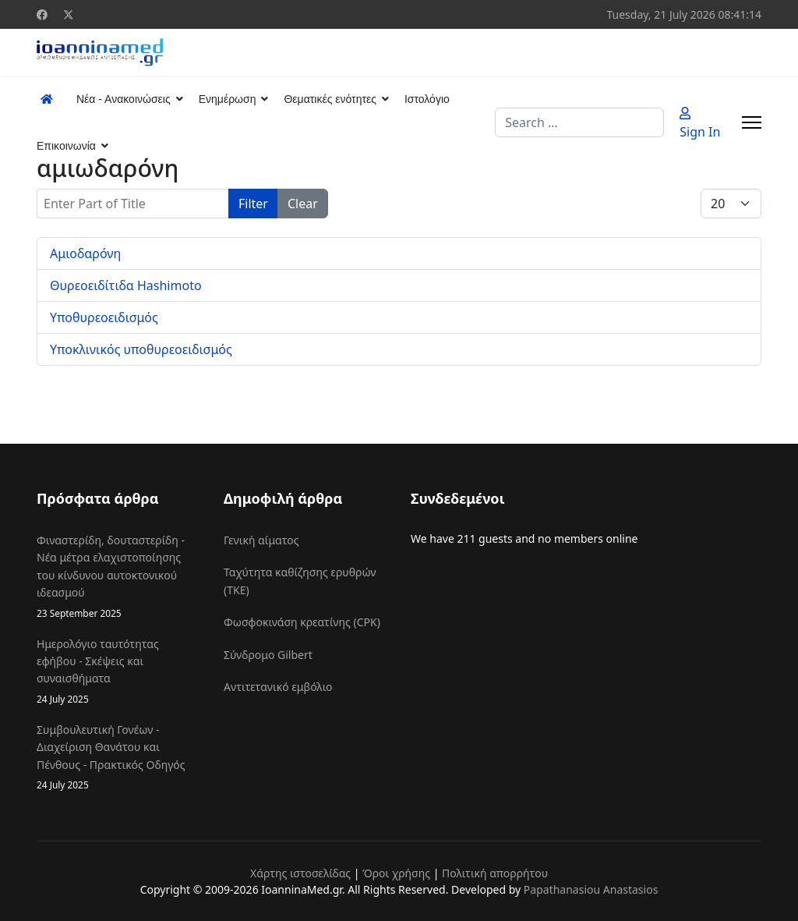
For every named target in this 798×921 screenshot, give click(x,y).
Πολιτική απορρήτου (495, 873)
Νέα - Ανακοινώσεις (123, 99)
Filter (253, 203)
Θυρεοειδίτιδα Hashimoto (126, 285)
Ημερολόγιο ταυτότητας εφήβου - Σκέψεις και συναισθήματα (118, 671)
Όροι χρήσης (396, 873)
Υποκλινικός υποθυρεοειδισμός (141, 349)
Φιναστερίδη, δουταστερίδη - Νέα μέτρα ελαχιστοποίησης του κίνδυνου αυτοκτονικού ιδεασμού (118, 577)
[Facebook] (42, 14)
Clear (303, 203)
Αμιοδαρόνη (85, 253)
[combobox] (579, 122)
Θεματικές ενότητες (330, 99)
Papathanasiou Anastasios (591, 889)
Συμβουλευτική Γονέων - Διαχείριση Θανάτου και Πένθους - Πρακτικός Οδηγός (118, 757)
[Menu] (751, 122)
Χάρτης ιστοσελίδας (300, 873)
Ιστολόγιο (427, 99)
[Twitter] (68, 14)
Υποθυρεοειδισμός (104, 317)
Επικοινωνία (66, 146)
